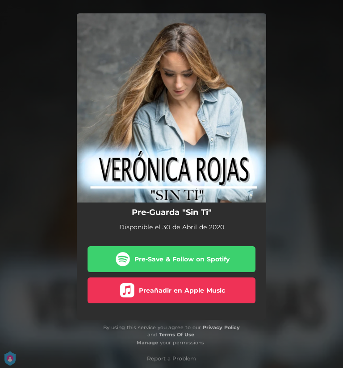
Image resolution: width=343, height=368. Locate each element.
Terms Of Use (176, 334)
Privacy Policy (221, 327)
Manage (147, 342)
